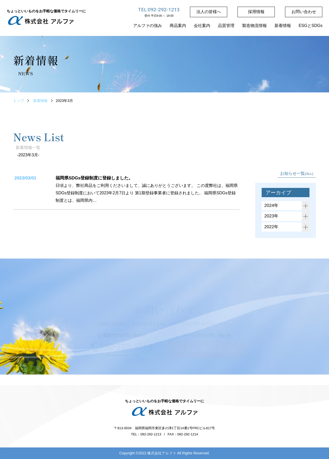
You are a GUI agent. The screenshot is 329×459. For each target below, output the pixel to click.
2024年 (286, 206)
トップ (18, 101)
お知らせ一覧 (296, 173)
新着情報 (40, 101)
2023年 (286, 216)
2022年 (286, 227)
